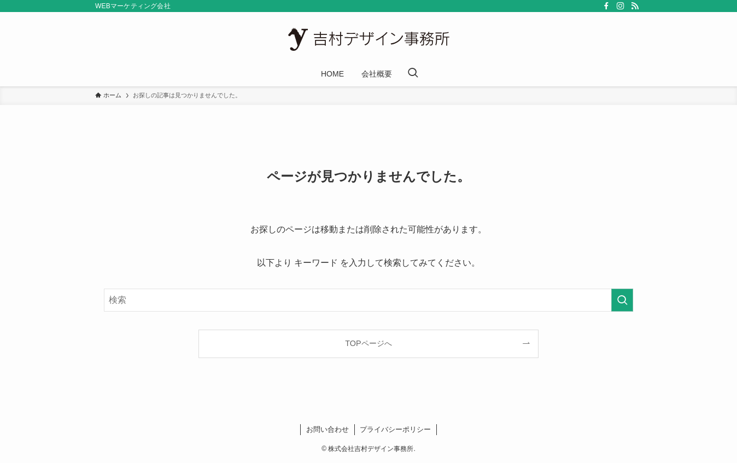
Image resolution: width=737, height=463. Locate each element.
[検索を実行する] (622, 300)
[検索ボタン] (413, 73)
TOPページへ (368, 343)
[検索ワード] (368, 300)
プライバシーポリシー (395, 429)
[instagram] (620, 6)
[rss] (635, 6)
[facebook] (606, 6)
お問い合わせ (327, 429)
